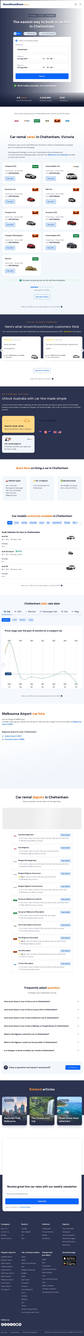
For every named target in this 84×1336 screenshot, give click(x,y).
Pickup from (19, 45)
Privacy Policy (25, 1207)
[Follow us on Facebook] (2, 1324)
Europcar (24, 1286)
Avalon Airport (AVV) (13, 736)
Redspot (24, 1299)
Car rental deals (68, 1229)
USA (22, 1238)
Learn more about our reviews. (40, 379)
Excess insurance (69, 1235)
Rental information (69, 1242)
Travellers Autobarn (49, 1289)
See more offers (42, 297)
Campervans (29, 33)
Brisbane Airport (6, 1260)
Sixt (22, 1303)
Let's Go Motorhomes (50, 1279)
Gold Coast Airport (7, 1273)
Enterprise (25, 1283)
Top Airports (5, 1289)
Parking (44, 1235)
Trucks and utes (47, 1232)
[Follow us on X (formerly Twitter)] (11, 1324)
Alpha (23, 1260)
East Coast (25, 1280)
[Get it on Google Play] (69, 1263)
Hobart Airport (6, 1276)
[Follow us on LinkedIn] (20, 1324)
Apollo (44, 1259)
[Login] (75, 4)
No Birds (24, 1296)
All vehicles (46, 1238)
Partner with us (6, 1238)
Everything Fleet (27, 1289)
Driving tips (66, 1232)
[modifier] (51, 59)
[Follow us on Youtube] (17, 1324)
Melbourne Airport (7, 1280)
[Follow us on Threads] (8, 1324)
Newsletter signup (69, 1238)
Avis (22, 1267)
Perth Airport (5, 1283)
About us (4, 1229)
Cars (17, 33)
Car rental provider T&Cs (30, 1312)
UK (22, 1235)
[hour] (43, 59)
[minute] (48, 59)
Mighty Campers (48, 1286)
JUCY (44, 1276)
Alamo (23, 1257)
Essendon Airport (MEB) (14, 739)
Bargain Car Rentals (28, 1270)
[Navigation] (80, 4)
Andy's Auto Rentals (28, 1263)
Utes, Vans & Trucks (46, 33)
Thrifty (23, 1306)
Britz (43, 1263)
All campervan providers (50, 1292)
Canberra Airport (7, 1267)
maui (43, 1282)
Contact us (5, 1232)
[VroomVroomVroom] (16, 4)
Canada (24, 1229)
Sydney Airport (6, 1286)
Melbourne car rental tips (58, 155)
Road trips (66, 1245)
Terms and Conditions (30, 1332)
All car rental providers (29, 1309)
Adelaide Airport (6, 1257)
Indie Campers (47, 1273)
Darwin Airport (6, 1270)
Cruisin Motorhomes (49, 1269)
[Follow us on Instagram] (5, 1324)
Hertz (23, 1293)
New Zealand (25, 1232)
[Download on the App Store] (69, 1258)
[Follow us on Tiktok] (14, 1324)
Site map (4, 1332)
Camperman (46, 1266)
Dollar (23, 1276)
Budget (24, 1273)
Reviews (4, 1235)
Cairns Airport (6, 1263)
